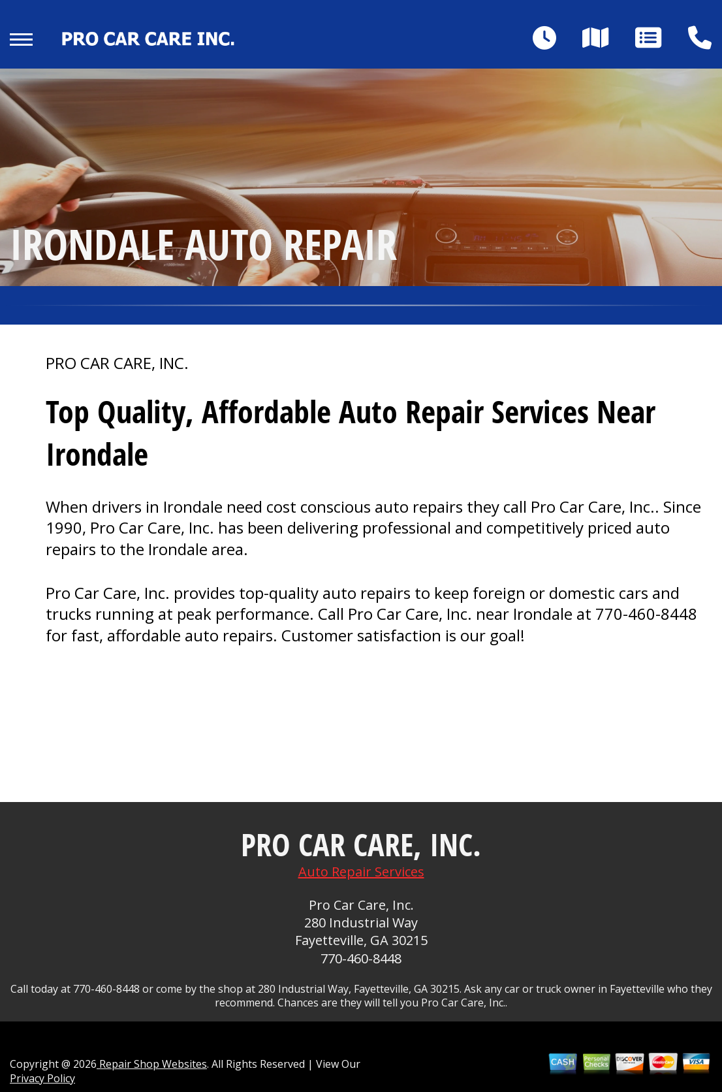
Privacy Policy (42, 1078)
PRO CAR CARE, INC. (117, 363)
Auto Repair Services (361, 871)
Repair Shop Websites (152, 1064)
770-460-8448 (646, 613)
